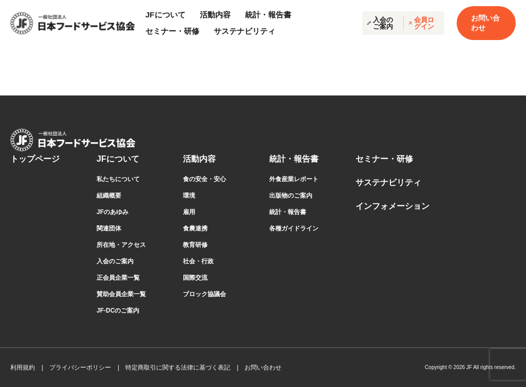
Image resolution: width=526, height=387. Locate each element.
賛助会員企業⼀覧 (121, 294)
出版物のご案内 (290, 195)
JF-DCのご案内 (118, 310)
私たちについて (118, 179)
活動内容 (199, 158)
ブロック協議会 (204, 294)
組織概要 (109, 195)
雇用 (189, 212)
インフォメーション (392, 206)
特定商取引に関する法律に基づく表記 (177, 367)
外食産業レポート (293, 179)
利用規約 (22, 367)
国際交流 (195, 277)
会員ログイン (421, 23)
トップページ (35, 158)
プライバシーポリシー (80, 367)
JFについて (118, 158)
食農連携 (195, 228)
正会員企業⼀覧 (118, 277)
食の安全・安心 (204, 179)
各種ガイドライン (293, 228)
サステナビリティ (244, 31)
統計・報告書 (293, 158)
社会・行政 (198, 261)
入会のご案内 (380, 23)
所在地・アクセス (121, 244)
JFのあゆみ (112, 212)
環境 (189, 195)
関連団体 (109, 228)
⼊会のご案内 (115, 261)
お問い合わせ (485, 23)
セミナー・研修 (172, 31)
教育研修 (195, 244)
